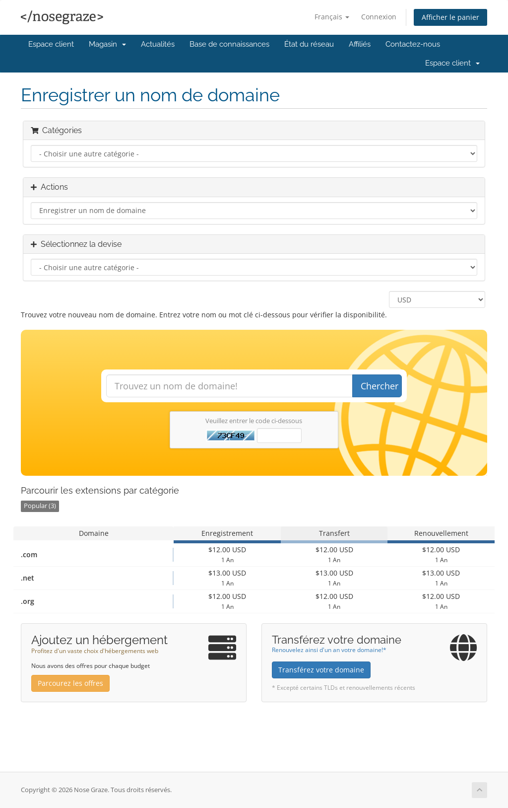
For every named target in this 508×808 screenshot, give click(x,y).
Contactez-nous (412, 44)
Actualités (158, 44)
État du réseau (309, 44)
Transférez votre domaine (321, 669)
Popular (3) (40, 506)
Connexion (378, 16)
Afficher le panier (450, 17)
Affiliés (360, 44)
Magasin (107, 44)
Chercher (379, 386)
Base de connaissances (229, 44)
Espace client (51, 44)
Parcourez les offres (70, 683)
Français (332, 16)
